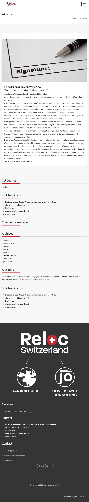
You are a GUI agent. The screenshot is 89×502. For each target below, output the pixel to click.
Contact (82, 496)
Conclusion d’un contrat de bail (23, 87)
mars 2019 (7, 252)
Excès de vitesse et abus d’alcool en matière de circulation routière (30, 202)
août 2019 (7, 246)
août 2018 (7, 258)
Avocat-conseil (11, 214)
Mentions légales (70, 496)
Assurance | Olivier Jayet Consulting (17, 412)
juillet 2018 (7, 262)
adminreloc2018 (38, 90)
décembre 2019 (9, 240)
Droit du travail (10, 208)
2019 (81, 19)
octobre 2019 (8, 243)
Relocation (24, 90)
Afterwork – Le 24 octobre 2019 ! (17, 205)
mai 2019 (6, 249)
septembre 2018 (9, 255)
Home (75, 19)
